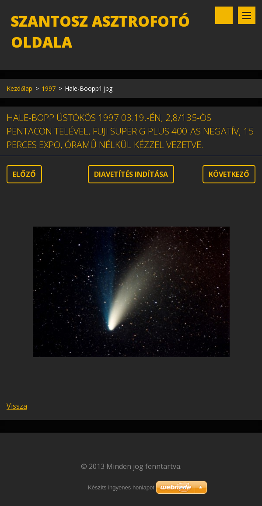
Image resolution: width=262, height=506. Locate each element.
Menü (246, 15)
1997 (49, 88)
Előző (24, 174)
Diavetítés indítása (131, 174)
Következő (229, 174)
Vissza (17, 406)
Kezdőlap (19, 88)
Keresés (224, 15)
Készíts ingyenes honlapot (121, 487)
